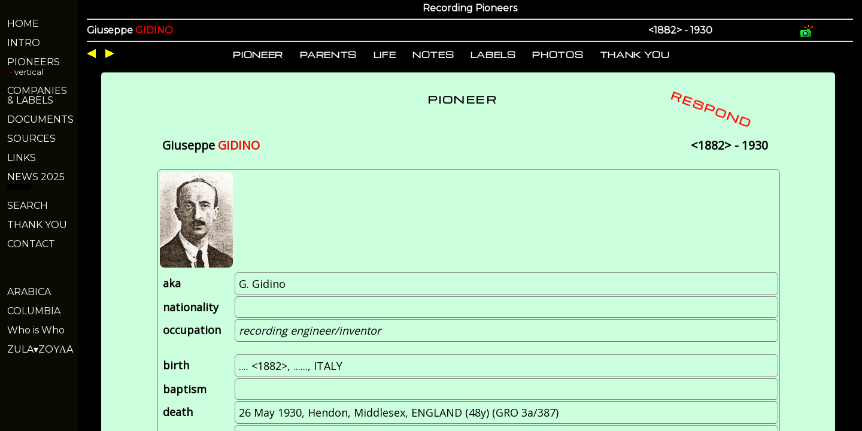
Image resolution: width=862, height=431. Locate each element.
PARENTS (328, 54)
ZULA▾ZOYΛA (40, 349)
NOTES (433, 54)
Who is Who (36, 330)
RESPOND (711, 108)
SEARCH (27, 205)
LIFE (385, 54)
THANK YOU (37, 224)
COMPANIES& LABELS (37, 95)
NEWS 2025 (36, 177)
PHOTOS (557, 54)
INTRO (23, 42)
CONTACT (31, 244)
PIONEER (258, 54)
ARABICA (29, 292)
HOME (23, 23)
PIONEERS (33, 62)
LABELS (493, 54)
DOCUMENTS (40, 119)
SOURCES (31, 138)
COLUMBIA (33, 311)
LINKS (21, 157)
